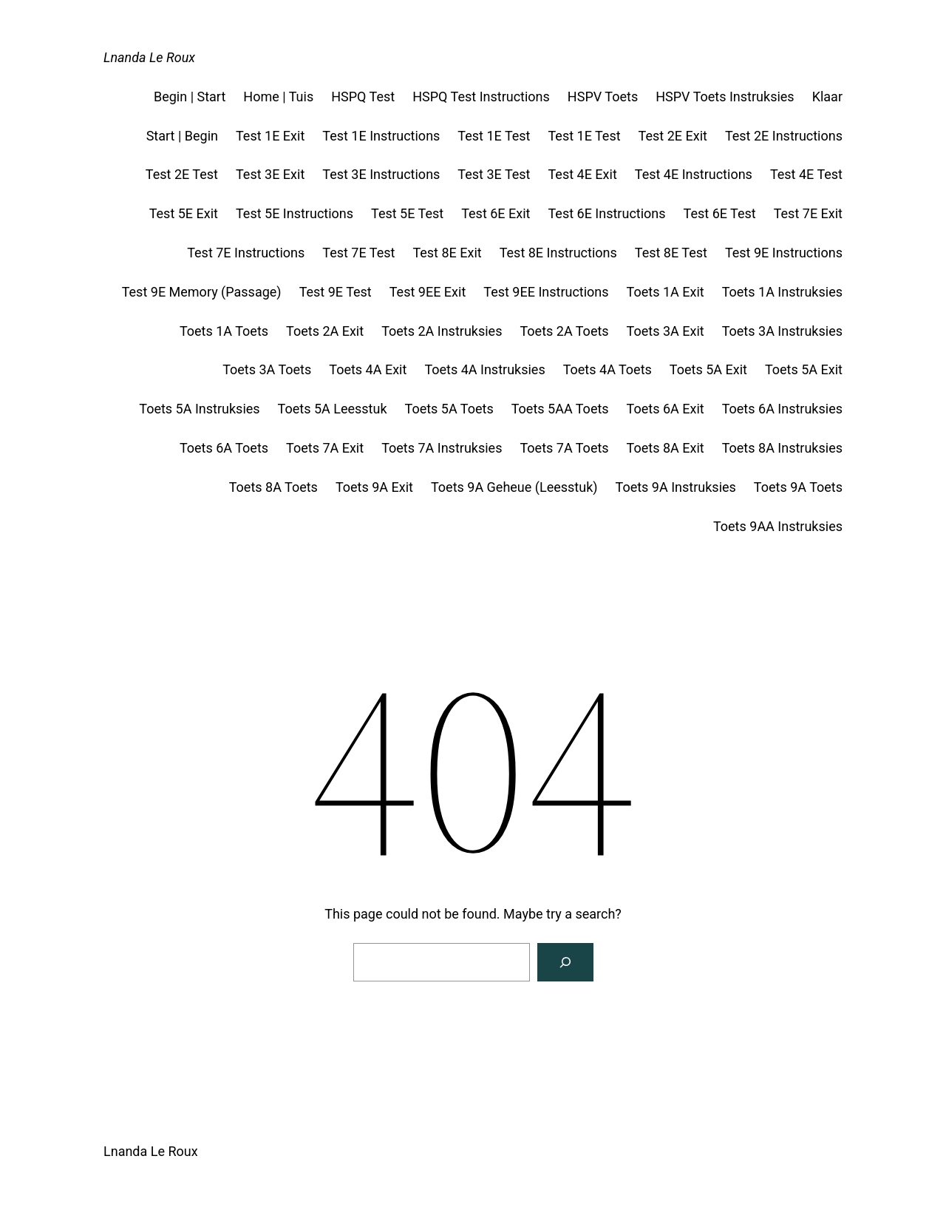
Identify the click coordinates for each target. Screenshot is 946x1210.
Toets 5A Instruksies (199, 408)
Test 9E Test (335, 292)
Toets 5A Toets (449, 408)
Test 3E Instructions (381, 174)
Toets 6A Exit (665, 408)
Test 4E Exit (582, 174)
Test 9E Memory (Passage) (202, 292)
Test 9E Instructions (784, 252)
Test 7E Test (358, 252)
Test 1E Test (493, 135)
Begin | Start (189, 96)
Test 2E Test (182, 174)
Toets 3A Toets (266, 369)
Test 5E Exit (183, 213)
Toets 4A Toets (607, 369)
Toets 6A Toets (224, 448)
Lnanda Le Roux (149, 57)
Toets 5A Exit (708, 369)
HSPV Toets (603, 96)
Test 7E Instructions (245, 252)
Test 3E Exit (270, 174)
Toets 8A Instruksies (782, 448)
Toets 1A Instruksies (782, 292)
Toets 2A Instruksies (441, 331)
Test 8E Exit (446, 252)
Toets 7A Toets (564, 448)
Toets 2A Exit (325, 331)
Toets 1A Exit (665, 292)
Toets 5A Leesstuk (332, 408)
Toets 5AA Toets (560, 408)
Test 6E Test (720, 213)
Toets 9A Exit (374, 487)
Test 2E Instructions (784, 135)
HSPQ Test (363, 96)
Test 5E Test (407, 213)
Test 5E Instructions (294, 213)
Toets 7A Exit (325, 448)
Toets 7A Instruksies (441, 448)
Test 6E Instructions (606, 213)
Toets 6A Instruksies (782, 408)
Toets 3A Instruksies (782, 331)
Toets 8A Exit (665, 448)
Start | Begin (182, 135)
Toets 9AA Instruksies (778, 526)
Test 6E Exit (495, 213)
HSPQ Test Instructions (481, 96)
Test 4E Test (806, 174)
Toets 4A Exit (367, 369)
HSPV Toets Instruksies (725, 96)
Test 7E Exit (808, 213)
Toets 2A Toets (564, 331)
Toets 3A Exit (665, 331)
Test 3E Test (493, 174)
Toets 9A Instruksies (676, 487)
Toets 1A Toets (224, 331)
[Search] (565, 962)
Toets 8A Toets (273, 487)
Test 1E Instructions (381, 135)
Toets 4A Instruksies (484, 369)
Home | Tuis (278, 96)
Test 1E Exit (270, 135)
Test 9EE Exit (427, 292)
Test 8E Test (671, 252)
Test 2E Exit (673, 135)
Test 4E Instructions (693, 174)
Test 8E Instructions (558, 252)
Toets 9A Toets (798, 487)
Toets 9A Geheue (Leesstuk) (514, 487)
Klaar (827, 96)
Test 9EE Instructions (545, 292)
